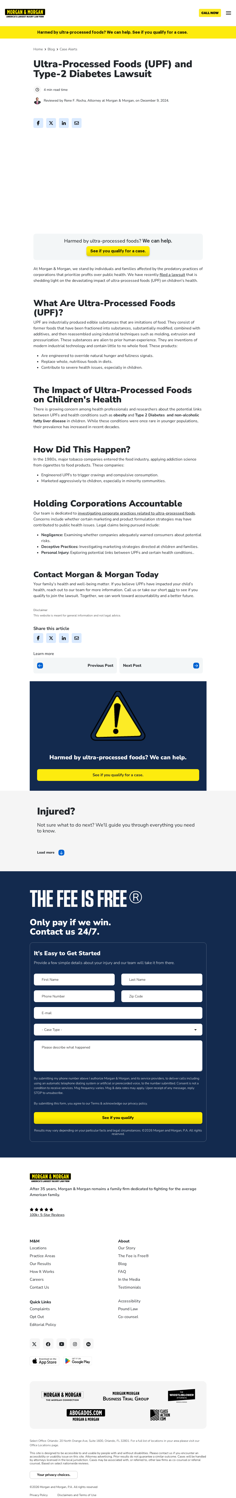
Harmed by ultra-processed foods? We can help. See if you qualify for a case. (112, 32)
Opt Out (37, 1311)
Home (38, 49)
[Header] (25, 12)
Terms (95, 1097)
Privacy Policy (39, 1489)
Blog (51, 49)
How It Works (42, 1266)
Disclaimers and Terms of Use (76, 1489)
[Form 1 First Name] (74, 974)
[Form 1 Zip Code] (161, 990)
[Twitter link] (35, 1338)
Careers (37, 1274)
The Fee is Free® (133, 1250)
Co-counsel (128, 1311)
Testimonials (129, 1281)
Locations (38, 1242)
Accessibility (129, 1295)
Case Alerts (68, 49)
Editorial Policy (43, 1319)
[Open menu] (228, 13)
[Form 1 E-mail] (118, 1007)
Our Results (40, 1258)
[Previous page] (75, 660)
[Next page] (161, 660)
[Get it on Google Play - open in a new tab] (78, 1355)
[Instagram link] (75, 1338)
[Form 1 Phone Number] (74, 990)
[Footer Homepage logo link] (118, 1171)
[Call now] (210, 13)
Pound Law (128, 1303)
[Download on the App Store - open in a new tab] (45, 1355)
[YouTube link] (62, 1338)
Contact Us (39, 1281)
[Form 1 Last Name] (161, 974)
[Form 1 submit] (118, 1112)
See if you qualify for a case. (118, 245)
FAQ (122, 1266)
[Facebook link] (48, 1338)
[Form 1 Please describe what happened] (118, 1050)
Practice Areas (42, 1250)
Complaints (40, 1303)
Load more (46, 846)
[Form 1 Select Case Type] (118, 1024)
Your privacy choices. (53, 1469)
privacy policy (137, 1097)
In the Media (129, 1274)
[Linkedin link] (88, 1338)
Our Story (126, 1242)
